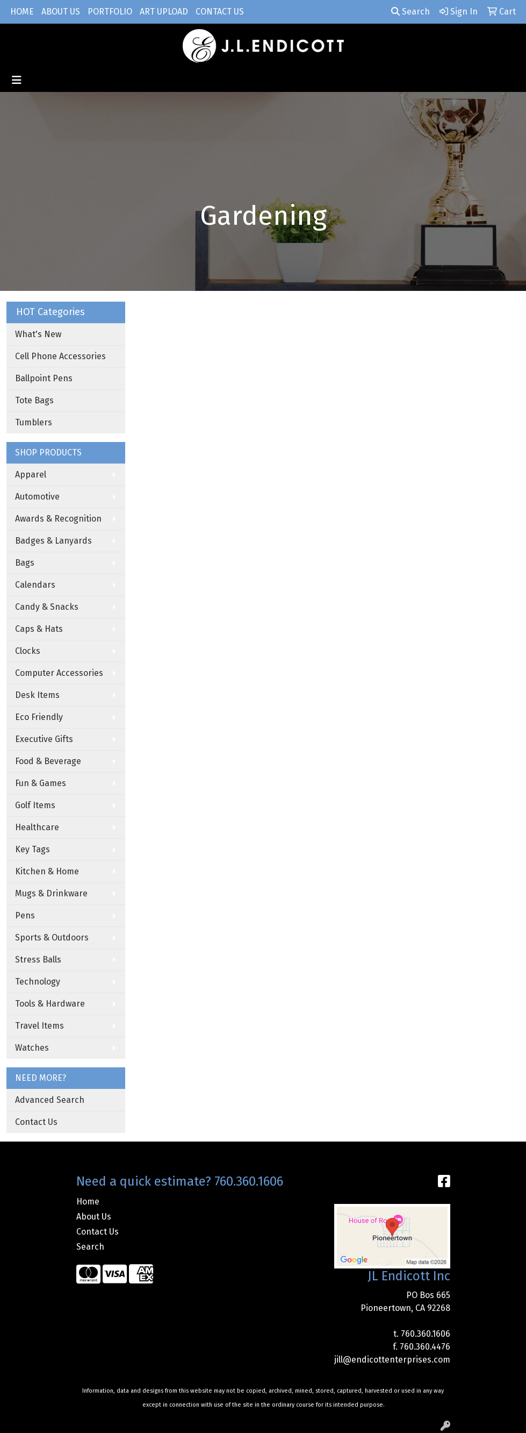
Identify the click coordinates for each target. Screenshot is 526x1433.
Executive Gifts (44, 739)
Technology (37, 981)
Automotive (37, 496)
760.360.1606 (425, 1334)
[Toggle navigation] (16, 80)
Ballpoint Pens (44, 378)
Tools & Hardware (50, 1004)
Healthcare (37, 827)
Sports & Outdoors (52, 937)
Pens (25, 915)
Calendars (35, 585)
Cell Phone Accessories (60, 356)
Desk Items (37, 695)
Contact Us (220, 11)
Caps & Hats (39, 629)
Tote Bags (34, 400)
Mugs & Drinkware (51, 893)
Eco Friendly (39, 717)
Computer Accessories (59, 673)
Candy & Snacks (46, 607)
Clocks (27, 651)
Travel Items (39, 1026)
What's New (38, 334)
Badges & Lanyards (53, 541)
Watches (32, 1048)
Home (22, 11)
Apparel (30, 474)
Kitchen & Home (47, 871)
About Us (60, 11)
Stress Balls (38, 959)
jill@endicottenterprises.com (392, 1359)
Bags (24, 563)
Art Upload (164, 11)
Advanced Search (49, 1100)
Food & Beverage (48, 761)
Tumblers (33, 422)
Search (410, 11)
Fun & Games (40, 783)
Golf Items (35, 805)
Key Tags (32, 849)
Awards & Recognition (58, 519)
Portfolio (110, 11)
